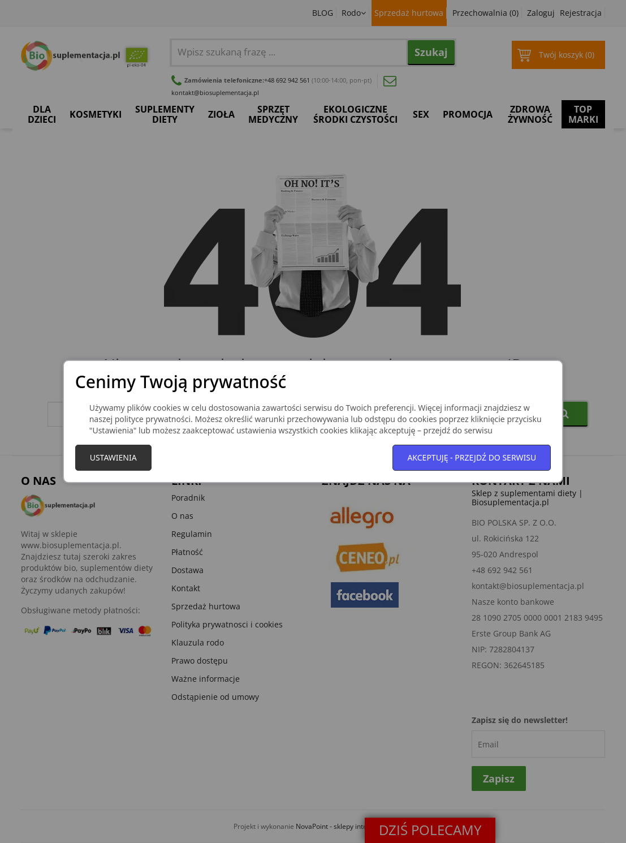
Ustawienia (113, 457)
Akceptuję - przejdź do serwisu (471, 457)
